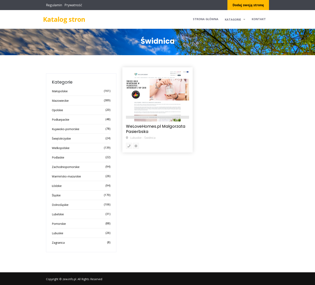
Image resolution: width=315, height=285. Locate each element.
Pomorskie (59, 224)
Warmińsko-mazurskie (66, 176)
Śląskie (56, 195)
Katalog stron (64, 19)
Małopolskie (60, 91)
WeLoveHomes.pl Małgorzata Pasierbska (155, 128)
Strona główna (205, 19)
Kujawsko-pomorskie (65, 129)
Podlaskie (58, 157)
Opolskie (57, 110)
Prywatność (73, 5)
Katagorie (235, 19)
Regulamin (54, 5)
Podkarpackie (60, 119)
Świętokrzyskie (61, 138)
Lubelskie (58, 214)
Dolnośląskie (60, 205)
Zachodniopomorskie (66, 167)
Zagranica (58, 243)
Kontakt (259, 19)
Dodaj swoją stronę (248, 5)
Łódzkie (57, 186)
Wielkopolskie (61, 148)
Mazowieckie (60, 101)
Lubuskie (57, 233)
